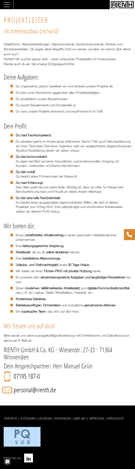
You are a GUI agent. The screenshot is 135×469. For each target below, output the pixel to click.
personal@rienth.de (35, 389)
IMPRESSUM (96, 418)
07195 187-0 (27, 376)
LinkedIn (28, 458)
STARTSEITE (10, 418)
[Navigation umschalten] (6, 4)
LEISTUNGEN (28, 418)
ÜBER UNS (79, 418)
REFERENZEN (63, 418)
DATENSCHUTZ (115, 418)
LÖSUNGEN (45, 418)
